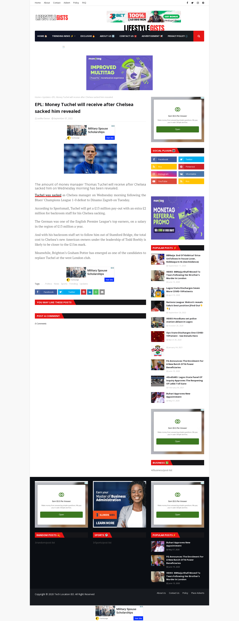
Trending (73, 283)
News (56, 283)
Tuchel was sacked (48, 195)
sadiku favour (43, 118)
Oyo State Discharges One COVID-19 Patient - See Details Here (185, 334)
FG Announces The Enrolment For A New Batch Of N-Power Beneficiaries (184, 364)
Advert (67, 2)
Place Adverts (197, 593)
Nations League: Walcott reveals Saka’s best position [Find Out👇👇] (184, 305)
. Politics (48, 283)
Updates (46, 97)
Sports (64, 283)
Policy (76, 2)
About (47, 2)
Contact (56, 2)
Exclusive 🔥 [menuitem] (87, 36)
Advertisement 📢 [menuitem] (152, 36)
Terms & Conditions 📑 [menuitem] (51, 46)
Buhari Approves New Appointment (178, 395)
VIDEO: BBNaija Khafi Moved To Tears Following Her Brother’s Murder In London (183, 275)
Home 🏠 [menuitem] (42, 36)
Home (38, 2)
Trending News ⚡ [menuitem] (62, 36)
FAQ (84, 2)
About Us (161, 593)
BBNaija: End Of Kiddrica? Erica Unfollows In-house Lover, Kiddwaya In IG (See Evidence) (183, 258)
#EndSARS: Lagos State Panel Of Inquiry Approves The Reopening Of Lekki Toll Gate (184, 380)
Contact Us (174, 593)
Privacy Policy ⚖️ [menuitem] (178, 36)
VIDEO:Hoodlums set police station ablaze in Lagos (181, 320)
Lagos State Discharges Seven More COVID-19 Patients (183, 290)
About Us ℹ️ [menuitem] (107, 36)
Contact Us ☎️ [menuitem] (128, 36)
